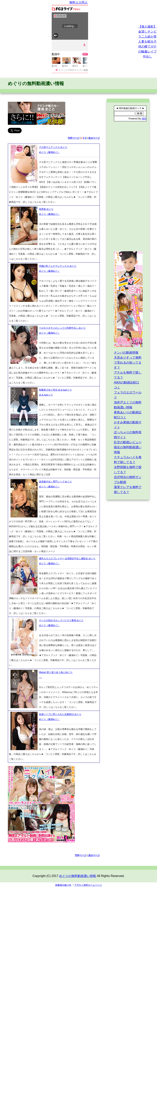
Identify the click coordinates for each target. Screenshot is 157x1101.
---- (40, 677)
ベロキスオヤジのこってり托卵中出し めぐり (62, 328)
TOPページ (73, 138)
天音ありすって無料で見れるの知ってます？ (127, 362)
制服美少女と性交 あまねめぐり (55, 389)
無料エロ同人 (78, 2)
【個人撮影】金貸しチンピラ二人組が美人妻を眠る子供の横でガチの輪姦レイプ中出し (147, 41)
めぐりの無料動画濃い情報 (36, 83)
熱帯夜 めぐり (46, 209)
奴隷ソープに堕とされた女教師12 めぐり (60, 714)
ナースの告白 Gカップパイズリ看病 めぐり (61, 620)
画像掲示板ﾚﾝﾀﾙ (63, 885)
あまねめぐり (46, 394)
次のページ (94, 138)
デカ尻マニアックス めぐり (53, 147)
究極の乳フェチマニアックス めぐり (57, 266)
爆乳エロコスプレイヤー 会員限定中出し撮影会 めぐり (67, 558)
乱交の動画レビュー (127, 442)
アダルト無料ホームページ (88, 885)
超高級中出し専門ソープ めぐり (55, 481)
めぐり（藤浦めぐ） (49, 152)
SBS (144, 118)
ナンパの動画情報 (126, 352)
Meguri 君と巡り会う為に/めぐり (56, 672)
